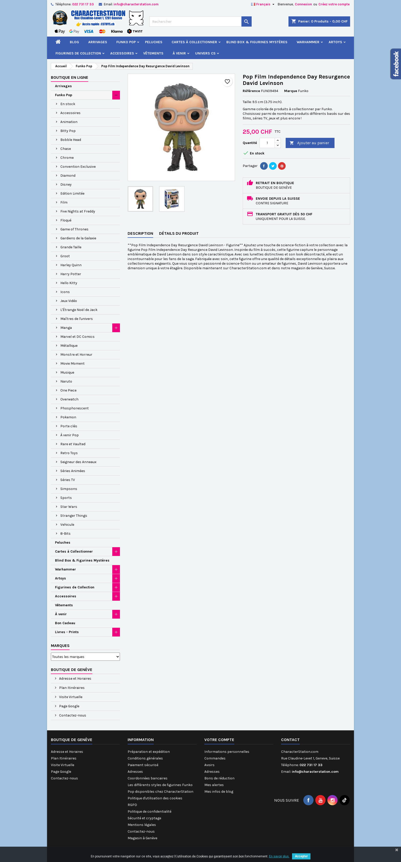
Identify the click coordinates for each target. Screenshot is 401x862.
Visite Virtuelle (70, 697)
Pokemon (68, 417)
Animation (68, 122)
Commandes (215, 758)
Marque (290, 91)
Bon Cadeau (65, 623)
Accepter (301, 856)
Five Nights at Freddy (77, 211)
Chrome (67, 157)
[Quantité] (267, 143)
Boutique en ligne (69, 77)
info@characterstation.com (136, 4)
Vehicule (67, 524)
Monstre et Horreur (76, 354)
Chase (65, 149)
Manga (66, 328)
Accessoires (122, 53)
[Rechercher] (200, 21)
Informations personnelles (226, 751)
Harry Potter (70, 274)
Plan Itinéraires (71, 688)
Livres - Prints (67, 632)
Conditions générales (145, 758)
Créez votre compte (334, 4)
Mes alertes (214, 785)
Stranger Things (73, 515)
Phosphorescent (74, 408)
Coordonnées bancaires (148, 778)
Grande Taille (70, 247)
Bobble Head (70, 140)
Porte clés (68, 426)
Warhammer (308, 42)
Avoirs (209, 765)
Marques (60, 645)
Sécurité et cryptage (144, 818)
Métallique (68, 345)
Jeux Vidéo (68, 301)
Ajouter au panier (309, 143)
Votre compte (219, 739)
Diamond (67, 175)
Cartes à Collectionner (194, 42)
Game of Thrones (74, 229)
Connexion (303, 4)
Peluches (153, 42)
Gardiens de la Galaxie (78, 238)
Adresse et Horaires (74, 678)
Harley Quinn (71, 265)
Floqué (65, 220)
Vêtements (153, 53)
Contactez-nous (72, 715)
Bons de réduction (219, 778)
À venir (179, 53)
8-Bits (65, 533)
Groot (65, 256)
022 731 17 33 (83, 4)
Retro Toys (69, 453)
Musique (67, 372)
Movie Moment (72, 363)
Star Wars (68, 507)
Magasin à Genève (142, 838)
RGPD (132, 805)
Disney (66, 184)
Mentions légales (142, 825)
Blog (74, 42)
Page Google (68, 706)
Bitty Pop (68, 131)
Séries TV (67, 480)
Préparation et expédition (149, 751)
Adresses (135, 771)
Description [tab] (140, 233)
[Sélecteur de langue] (263, 4)
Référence (251, 91)
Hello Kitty (68, 283)
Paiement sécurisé (143, 765)
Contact (290, 739)
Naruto (66, 381)
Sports (66, 498)
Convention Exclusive (78, 166)
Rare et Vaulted (72, 444)
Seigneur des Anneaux (78, 462)
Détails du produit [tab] (179, 233)
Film (64, 202)
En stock (67, 104)
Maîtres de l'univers (76, 319)
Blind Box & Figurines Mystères (256, 42)
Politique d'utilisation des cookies (155, 798)
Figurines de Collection (78, 53)
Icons (65, 292)
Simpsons (68, 489)
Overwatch (69, 399)
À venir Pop (69, 435)
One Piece (68, 390)
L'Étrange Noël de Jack (78, 310)
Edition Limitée (72, 193)
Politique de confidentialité (149, 811)
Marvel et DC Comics (77, 336)
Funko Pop (126, 42)
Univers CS (205, 53)
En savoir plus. (279, 856)
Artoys (335, 42)
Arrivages (97, 42)
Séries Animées (72, 471)
